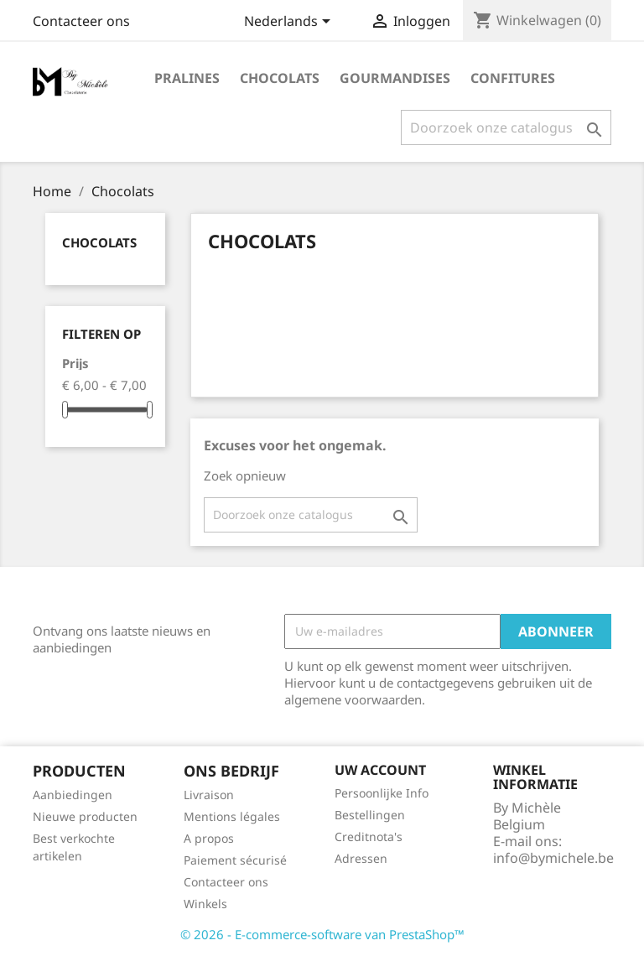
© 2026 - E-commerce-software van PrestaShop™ (322, 934)
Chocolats (279, 78)
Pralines (187, 78)
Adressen (361, 858)
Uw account (380, 770)
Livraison (209, 795)
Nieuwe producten (85, 816)
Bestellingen (370, 815)
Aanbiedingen (72, 795)
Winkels (205, 904)
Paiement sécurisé (235, 860)
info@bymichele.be (553, 858)
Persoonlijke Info (381, 793)
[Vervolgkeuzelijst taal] (290, 23)
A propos (209, 838)
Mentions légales (232, 816)
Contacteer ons (81, 21)
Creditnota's (368, 836)
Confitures (512, 78)
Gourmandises (395, 78)
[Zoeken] (506, 127)
